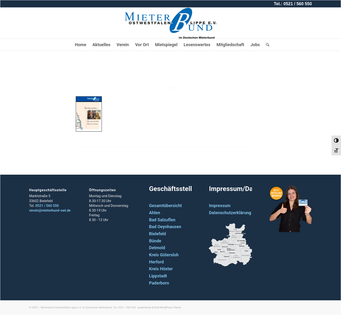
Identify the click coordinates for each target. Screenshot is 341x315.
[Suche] (266, 45)
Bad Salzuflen (162, 219)
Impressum (219, 205)
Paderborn (159, 282)
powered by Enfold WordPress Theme (159, 307)
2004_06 (170, 71)
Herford (156, 261)
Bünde (155, 240)
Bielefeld (157, 233)
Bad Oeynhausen (165, 226)
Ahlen (154, 212)
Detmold (157, 247)
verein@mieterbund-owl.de (50, 211)
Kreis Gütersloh (164, 254)
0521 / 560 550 (47, 206)
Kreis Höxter (161, 268)
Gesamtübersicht (165, 205)
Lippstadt (158, 275)
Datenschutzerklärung (230, 212)
